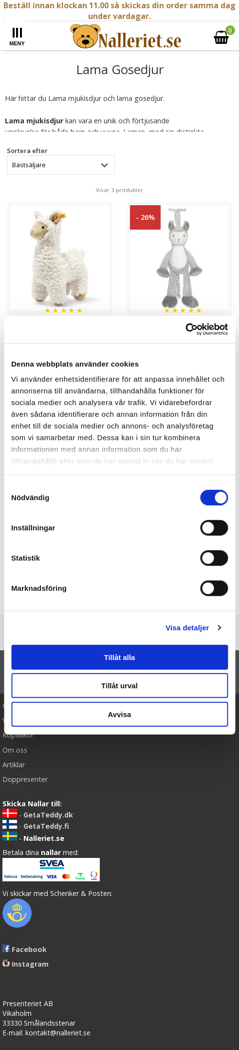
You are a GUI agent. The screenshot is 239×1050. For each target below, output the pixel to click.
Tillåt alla (119, 657)
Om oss (14, 750)
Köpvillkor (18, 734)
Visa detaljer (187, 627)
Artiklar (13, 764)
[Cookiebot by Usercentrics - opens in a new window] (185, 329)
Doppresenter (25, 779)
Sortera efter (27, 150)
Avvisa (119, 714)
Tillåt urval (119, 685)
